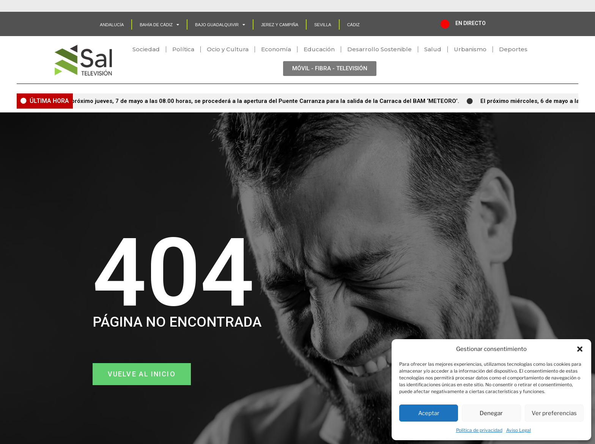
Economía (276, 49)
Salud (432, 49)
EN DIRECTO (470, 23)
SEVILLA (322, 24)
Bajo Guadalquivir (220, 24)
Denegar (491, 413)
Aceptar (428, 413)
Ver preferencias (554, 413)
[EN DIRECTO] (445, 23)
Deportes (513, 49)
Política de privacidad (479, 430)
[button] (580, 349)
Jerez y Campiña (279, 24)
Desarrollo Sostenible (379, 49)
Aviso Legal (518, 430)
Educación (319, 49)
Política (183, 49)
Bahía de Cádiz (159, 24)
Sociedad (146, 49)
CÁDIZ (353, 24)
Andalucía (112, 24)
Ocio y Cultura (228, 49)
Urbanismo (470, 49)
